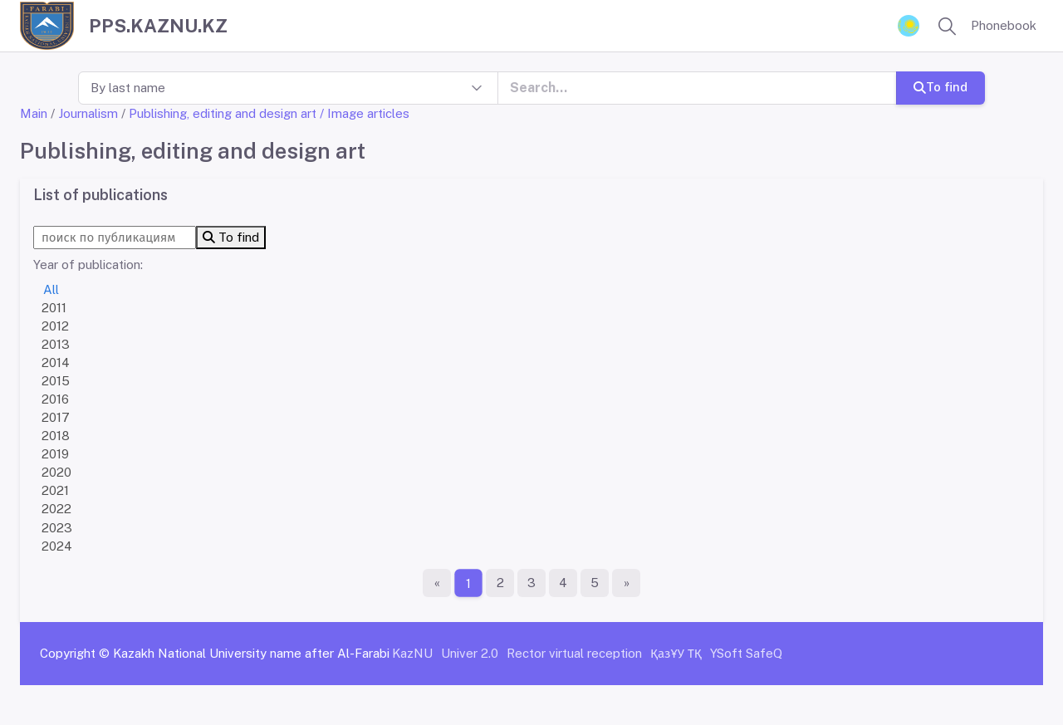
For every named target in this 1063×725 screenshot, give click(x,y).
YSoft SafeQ (746, 653)
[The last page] (626, 583)
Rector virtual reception (574, 653)
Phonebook (1003, 25)
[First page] (437, 583)
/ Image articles (364, 113)
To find (940, 87)
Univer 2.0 (469, 653)
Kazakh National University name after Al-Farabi (251, 653)
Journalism (88, 113)
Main (33, 113)
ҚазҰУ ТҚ (676, 653)
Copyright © (75, 653)
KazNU (412, 653)
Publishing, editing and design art (222, 113)
